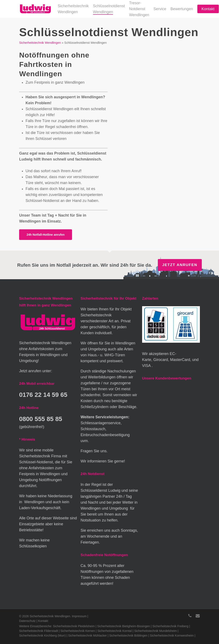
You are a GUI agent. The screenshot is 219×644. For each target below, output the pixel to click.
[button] (45, 234)
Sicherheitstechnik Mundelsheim (155, 631)
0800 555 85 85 (41, 418)
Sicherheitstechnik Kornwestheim (172, 635)
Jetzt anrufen (179, 265)
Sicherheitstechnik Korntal (114, 631)
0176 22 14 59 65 (44, 394)
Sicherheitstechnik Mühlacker (87, 635)
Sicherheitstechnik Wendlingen (40, 42)
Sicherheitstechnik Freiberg (170, 626)
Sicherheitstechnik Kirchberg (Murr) (42, 635)
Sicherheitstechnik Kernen (77, 631)
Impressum (79, 616)
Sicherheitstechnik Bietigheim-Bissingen (123, 626)
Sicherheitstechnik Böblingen (128, 635)
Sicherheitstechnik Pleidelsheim (74, 626)
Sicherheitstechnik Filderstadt (38, 631)
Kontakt (43, 621)
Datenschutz (27, 621)
